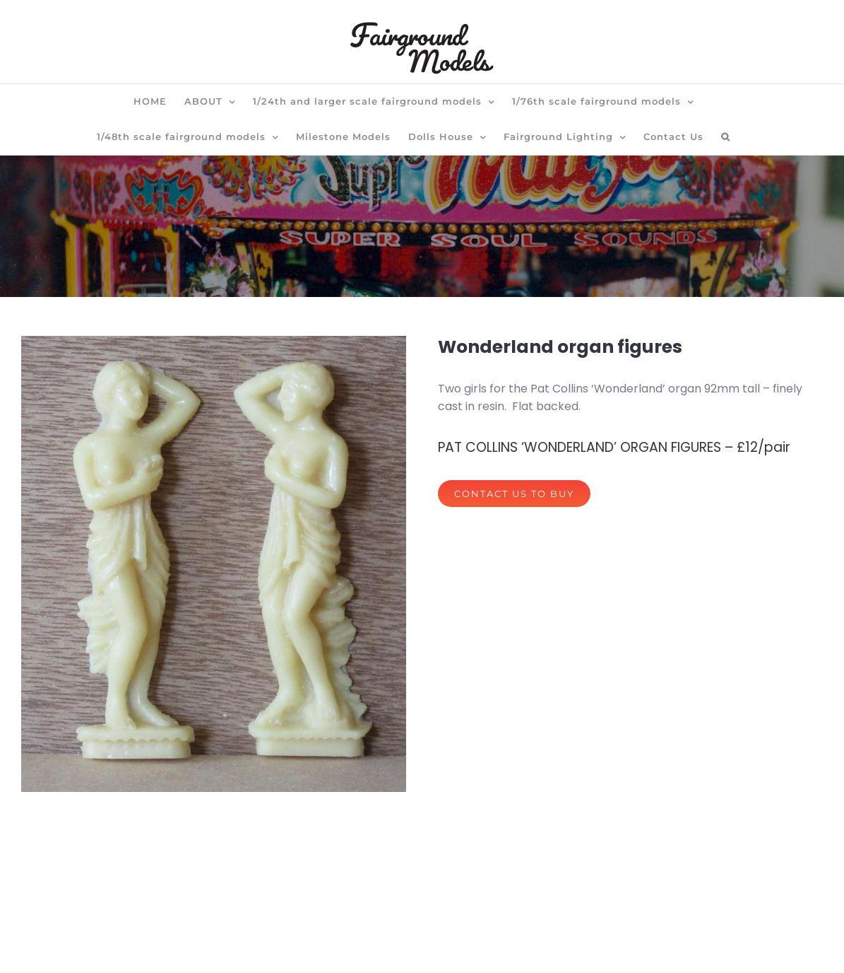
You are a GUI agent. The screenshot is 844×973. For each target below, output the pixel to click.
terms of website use (468, 951)
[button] (725, 137)
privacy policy (357, 951)
